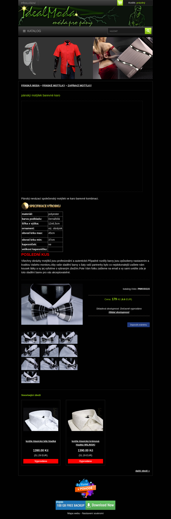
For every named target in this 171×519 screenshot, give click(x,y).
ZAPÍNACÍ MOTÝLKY (80, 85)
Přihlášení (28, 3)
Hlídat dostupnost (119, 312)
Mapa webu (73, 513)
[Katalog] (32, 31)
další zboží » (142, 470)
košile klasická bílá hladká (41, 441)
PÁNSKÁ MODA (30, 85)
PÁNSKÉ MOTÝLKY (53, 85)
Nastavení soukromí (93, 513)
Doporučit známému (138, 325)
